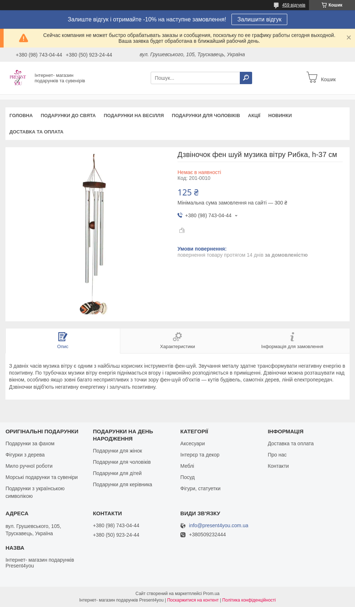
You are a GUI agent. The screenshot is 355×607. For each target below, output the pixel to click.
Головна (21, 115)
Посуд (187, 477)
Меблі (187, 466)
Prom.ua (211, 593)
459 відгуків (293, 5)
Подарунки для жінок (117, 451)
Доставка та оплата (36, 132)
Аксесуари (192, 443)
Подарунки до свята (68, 115)
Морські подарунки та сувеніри (41, 477)
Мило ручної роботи (29, 466)
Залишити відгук (259, 19)
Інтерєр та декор (200, 455)
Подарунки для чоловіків (206, 115)
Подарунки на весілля (134, 115)
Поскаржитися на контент (192, 600)
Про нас (277, 455)
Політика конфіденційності (249, 600)
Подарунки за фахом (29, 443)
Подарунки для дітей (117, 473)
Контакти (278, 466)
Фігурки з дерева (25, 455)
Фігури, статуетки (200, 488)
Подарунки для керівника (122, 484)
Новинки (280, 115)
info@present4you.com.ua (218, 525)
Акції (254, 115)
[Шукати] (246, 78)
